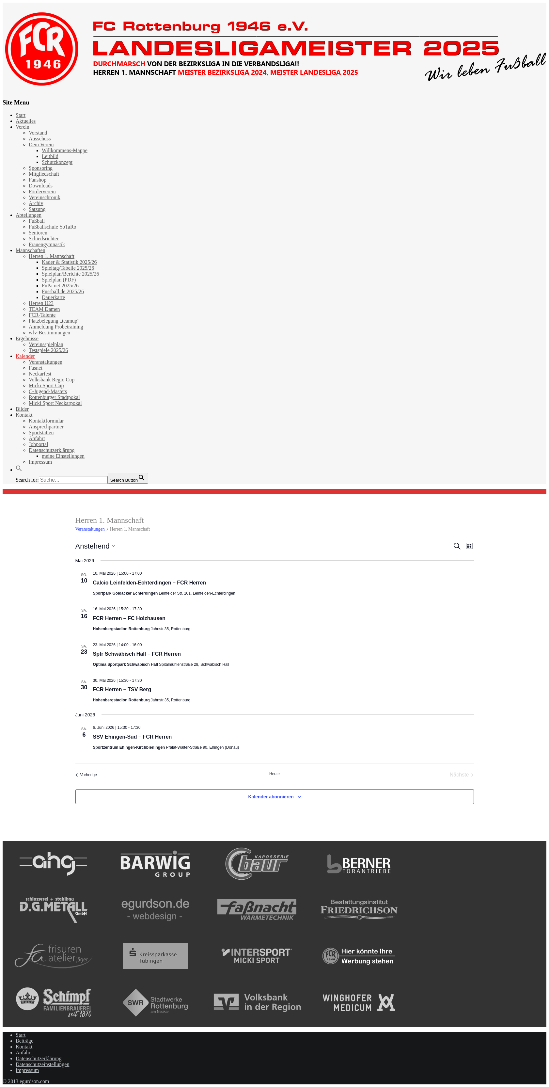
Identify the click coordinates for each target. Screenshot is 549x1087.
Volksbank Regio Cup (51, 379)
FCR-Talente (42, 315)
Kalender (25, 356)
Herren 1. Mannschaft (51, 256)
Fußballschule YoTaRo (52, 227)
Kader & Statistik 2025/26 (69, 262)
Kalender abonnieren (270, 796)
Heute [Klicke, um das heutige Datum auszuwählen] (274, 774)
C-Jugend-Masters (48, 391)
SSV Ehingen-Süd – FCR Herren (132, 737)
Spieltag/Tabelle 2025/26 (68, 268)
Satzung (37, 209)
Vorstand (38, 133)
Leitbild (50, 156)
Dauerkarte (53, 297)
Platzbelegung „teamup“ (54, 321)
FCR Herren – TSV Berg (122, 689)
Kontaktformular (46, 421)
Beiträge (24, 1041)
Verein (22, 127)
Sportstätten (41, 432)
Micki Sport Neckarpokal (55, 403)
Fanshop (37, 180)
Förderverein (42, 191)
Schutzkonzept (57, 162)
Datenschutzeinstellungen (42, 1064)
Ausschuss (40, 138)
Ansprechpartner (46, 426)
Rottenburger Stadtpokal (54, 397)
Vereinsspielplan (46, 344)
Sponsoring (41, 168)
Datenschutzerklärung (51, 450)
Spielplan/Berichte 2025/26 (70, 274)
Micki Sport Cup (46, 385)
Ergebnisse (27, 338)
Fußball (37, 221)
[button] (19, 469)
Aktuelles (26, 121)
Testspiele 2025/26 (48, 350)
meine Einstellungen (63, 456)
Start (20, 115)
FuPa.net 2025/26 (60, 285)
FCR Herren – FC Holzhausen (129, 618)
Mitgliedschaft (44, 174)
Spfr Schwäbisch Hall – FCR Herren (137, 654)
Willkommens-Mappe (64, 150)
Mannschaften (30, 250)
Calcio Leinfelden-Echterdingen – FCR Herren (149, 582)
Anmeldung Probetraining (56, 326)
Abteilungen (28, 215)
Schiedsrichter (44, 238)
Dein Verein (41, 144)
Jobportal (38, 444)
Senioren (38, 232)
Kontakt (24, 415)
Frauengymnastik (47, 244)
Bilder (22, 409)
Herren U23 (41, 303)
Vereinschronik (44, 197)
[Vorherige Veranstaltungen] (86, 774)
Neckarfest (40, 373)
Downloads (41, 185)
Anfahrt (37, 438)
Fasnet (35, 368)
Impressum (40, 462)
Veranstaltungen (45, 362)
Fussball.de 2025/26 (63, 291)
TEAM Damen (44, 309)
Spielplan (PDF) (59, 279)
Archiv (36, 203)
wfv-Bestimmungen (49, 332)
